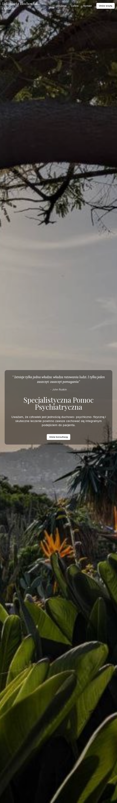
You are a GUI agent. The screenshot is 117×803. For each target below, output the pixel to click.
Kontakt (87, 5)
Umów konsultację (58, 437)
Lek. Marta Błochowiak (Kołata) (20, 5)
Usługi (63, 5)
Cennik (75, 5)
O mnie (51, 6)
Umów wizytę (105, 6)
